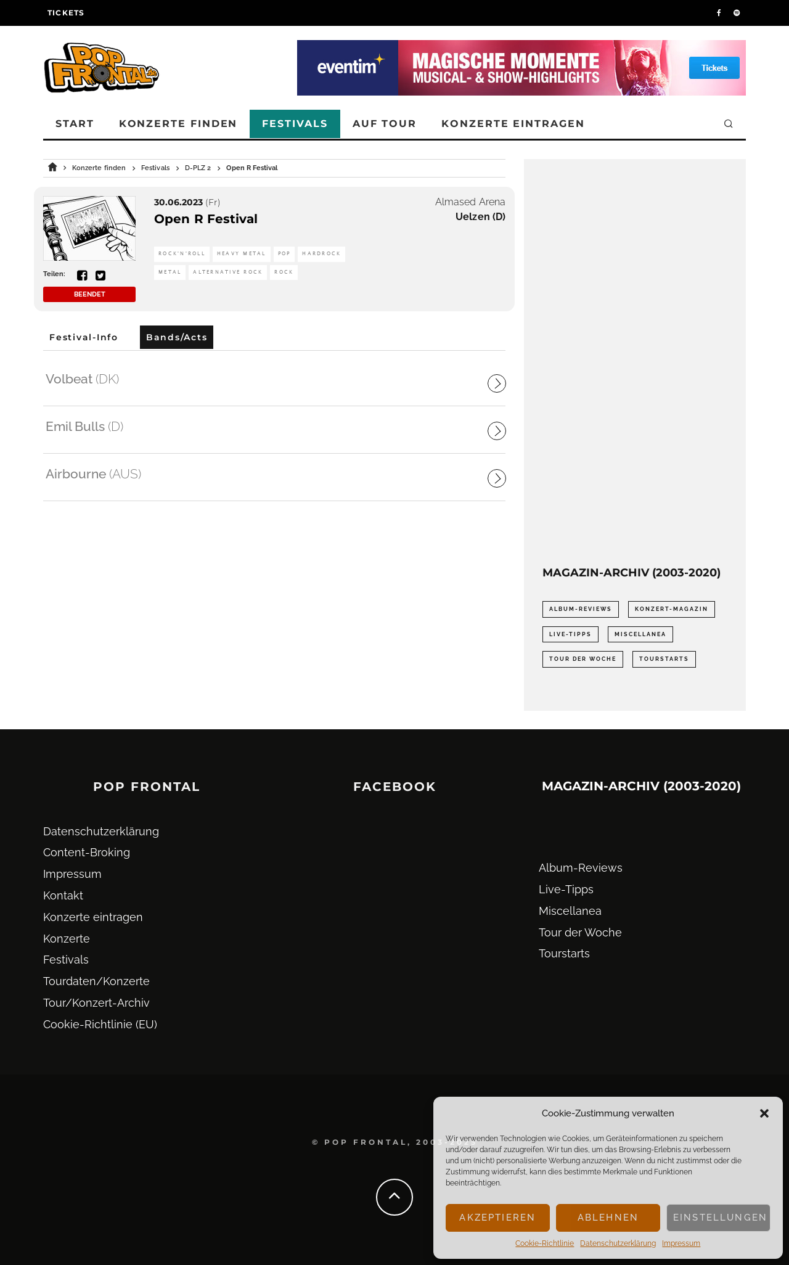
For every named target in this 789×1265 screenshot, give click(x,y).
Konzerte (66, 938)
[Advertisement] (634, 362)
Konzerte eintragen (513, 123)
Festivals (294, 123)
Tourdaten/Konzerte (96, 981)
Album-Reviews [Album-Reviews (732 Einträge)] (580, 609)
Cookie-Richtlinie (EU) (100, 1024)
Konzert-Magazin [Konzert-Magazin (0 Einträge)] (671, 609)
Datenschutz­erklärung (618, 1243)
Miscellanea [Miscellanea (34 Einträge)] (640, 634)
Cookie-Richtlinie (544, 1243)
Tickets (65, 12)
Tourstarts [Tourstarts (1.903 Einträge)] (664, 659)
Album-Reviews (581, 867)
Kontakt (63, 895)
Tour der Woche (580, 932)
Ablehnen (608, 1217)
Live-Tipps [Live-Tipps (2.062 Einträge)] (570, 634)
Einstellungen (720, 1217)
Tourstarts (564, 953)
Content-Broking (86, 852)
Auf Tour (385, 123)
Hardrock (321, 254)
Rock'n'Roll (181, 254)
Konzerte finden (178, 123)
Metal (169, 272)
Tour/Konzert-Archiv (96, 1002)
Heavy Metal (241, 254)
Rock (283, 272)
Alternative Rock (228, 272)
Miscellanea (570, 910)
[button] (764, 1113)
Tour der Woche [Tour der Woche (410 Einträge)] (582, 659)
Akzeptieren (497, 1217)
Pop (284, 254)
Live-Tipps (566, 889)
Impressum (681, 1243)
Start (74, 123)
